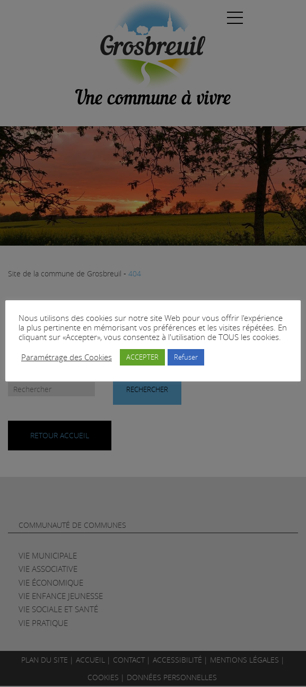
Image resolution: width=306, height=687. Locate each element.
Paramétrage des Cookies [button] (66, 357)
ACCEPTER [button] (142, 357)
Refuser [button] (186, 357)
